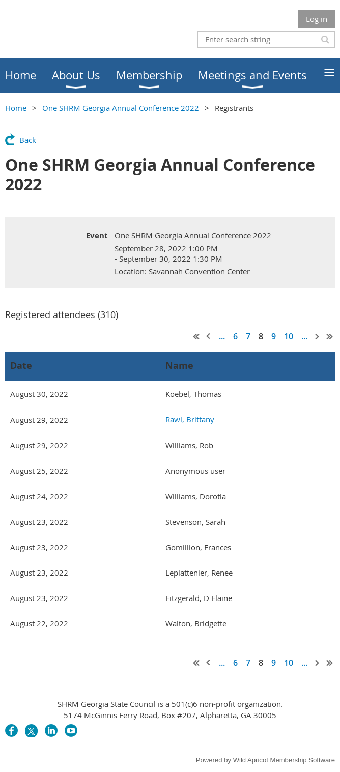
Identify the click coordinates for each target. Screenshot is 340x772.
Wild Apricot (250, 760)
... (222, 336)
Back (27, 140)
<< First (196, 336)
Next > (318, 336)
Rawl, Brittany (189, 419)
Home (15, 108)
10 (288, 336)
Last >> (330, 336)
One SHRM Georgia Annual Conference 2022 (120, 108)
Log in (316, 19)
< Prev (209, 336)
